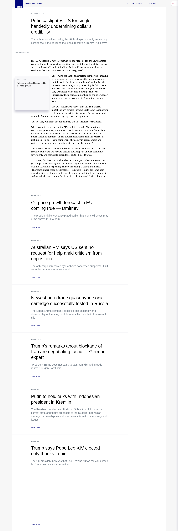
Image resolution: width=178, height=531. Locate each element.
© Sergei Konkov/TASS (22, 52)
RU (128, 4)
